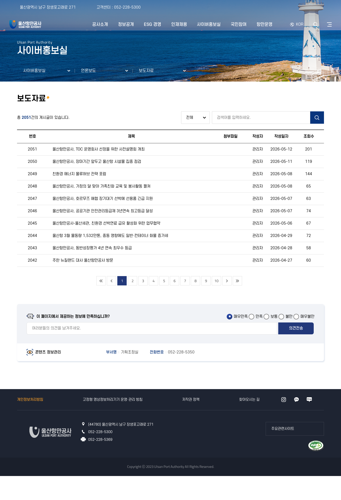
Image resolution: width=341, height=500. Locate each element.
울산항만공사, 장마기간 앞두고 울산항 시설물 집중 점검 (96, 162)
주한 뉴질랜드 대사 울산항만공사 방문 (82, 260)
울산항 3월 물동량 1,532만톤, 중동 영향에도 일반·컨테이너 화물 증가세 (110, 236)
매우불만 (307, 317)
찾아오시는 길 (249, 399)
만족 (259, 317)
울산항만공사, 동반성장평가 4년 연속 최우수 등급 (92, 248)
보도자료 (146, 70)
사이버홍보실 (34, 70)
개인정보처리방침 (30, 399)
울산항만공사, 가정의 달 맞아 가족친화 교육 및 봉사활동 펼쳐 (101, 186)
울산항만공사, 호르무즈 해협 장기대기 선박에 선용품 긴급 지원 (102, 199)
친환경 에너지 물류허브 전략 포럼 (79, 174)
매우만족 (241, 317)
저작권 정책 (190, 399)
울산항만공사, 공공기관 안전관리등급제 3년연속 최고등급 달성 (102, 211)
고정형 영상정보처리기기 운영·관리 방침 (113, 399)
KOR (299, 24)
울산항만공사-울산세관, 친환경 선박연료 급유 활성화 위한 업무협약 (106, 223)
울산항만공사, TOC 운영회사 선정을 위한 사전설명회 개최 (98, 149)
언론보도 (88, 70)
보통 (274, 317)
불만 (288, 317)
